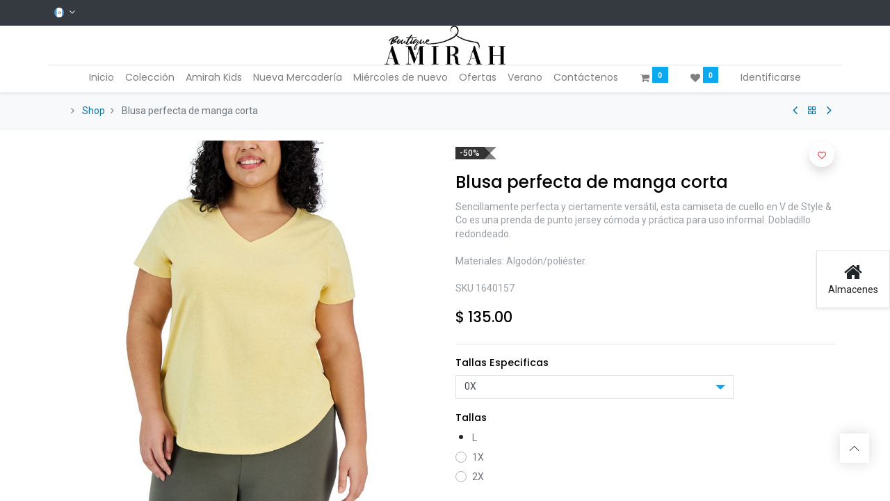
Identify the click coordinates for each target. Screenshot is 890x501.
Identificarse (771, 77)
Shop (93, 110)
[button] (821, 154)
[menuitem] (101, 77)
